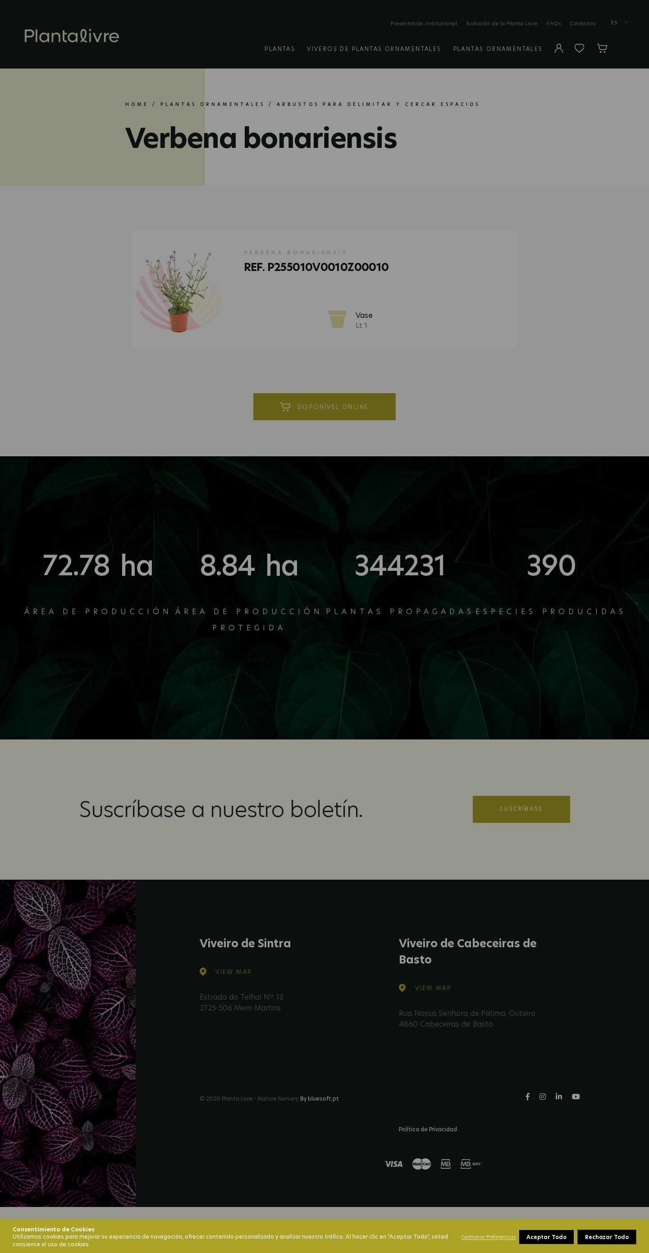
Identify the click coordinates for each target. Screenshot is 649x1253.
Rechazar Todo (549, 1237)
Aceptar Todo (609, 1237)
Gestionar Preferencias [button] (488, 1236)
